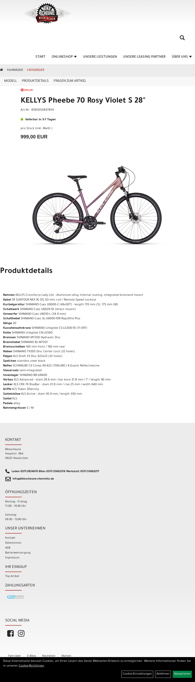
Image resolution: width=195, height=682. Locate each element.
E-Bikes (31, 656)
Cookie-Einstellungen (137, 674)
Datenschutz (13, 543)
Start (40, 57)
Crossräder (35, 70)
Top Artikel (12, 576)
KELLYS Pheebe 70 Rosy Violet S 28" (83, 101)
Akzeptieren (182, 674)
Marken (66, 656)
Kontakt (10, 538)
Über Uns (182, 57)
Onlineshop (64, 57)
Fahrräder (15, 70)
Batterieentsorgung (17, 552)
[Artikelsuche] (182, 39)
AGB (7, 548)
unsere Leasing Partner (144, 57)
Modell (10, 81)
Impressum (12, 557)
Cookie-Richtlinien (31, 666)
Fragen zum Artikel (70, 81)
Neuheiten (48, 656)
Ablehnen (163, 674)
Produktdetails (35, 81)
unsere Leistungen (100, 57)
